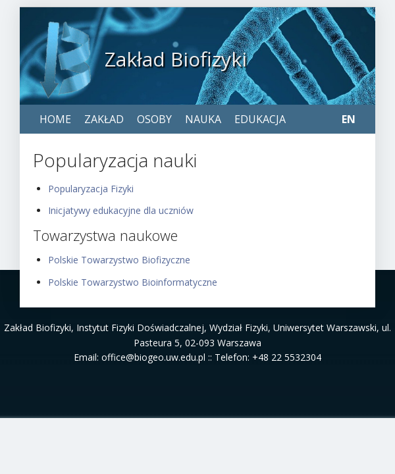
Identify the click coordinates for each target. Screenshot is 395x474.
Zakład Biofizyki (176, 58)
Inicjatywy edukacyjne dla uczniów (121, 210)
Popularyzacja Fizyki (91, 188)
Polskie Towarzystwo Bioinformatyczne (132, 282)
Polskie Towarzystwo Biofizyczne (119, 259)
